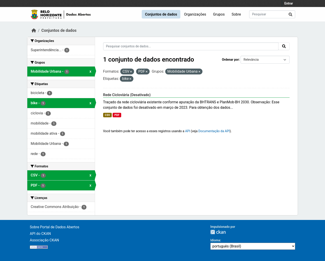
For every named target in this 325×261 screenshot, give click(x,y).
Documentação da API (214, 131)
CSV (107, 115)
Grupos (219, 14)
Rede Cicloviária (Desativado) (127, 95)
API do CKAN (40, 233)
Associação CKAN (44, 240)
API (187, 131)
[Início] (34, 30)
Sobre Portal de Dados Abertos (54, 227)
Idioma (215, 240)
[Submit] (290, 14)
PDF (116, 115)
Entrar (288, 3)
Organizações (195, 14)
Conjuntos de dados (161, 14)
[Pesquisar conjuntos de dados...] (272, 14)
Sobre (236, 14)
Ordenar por (230, 59)
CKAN (218, 232)
